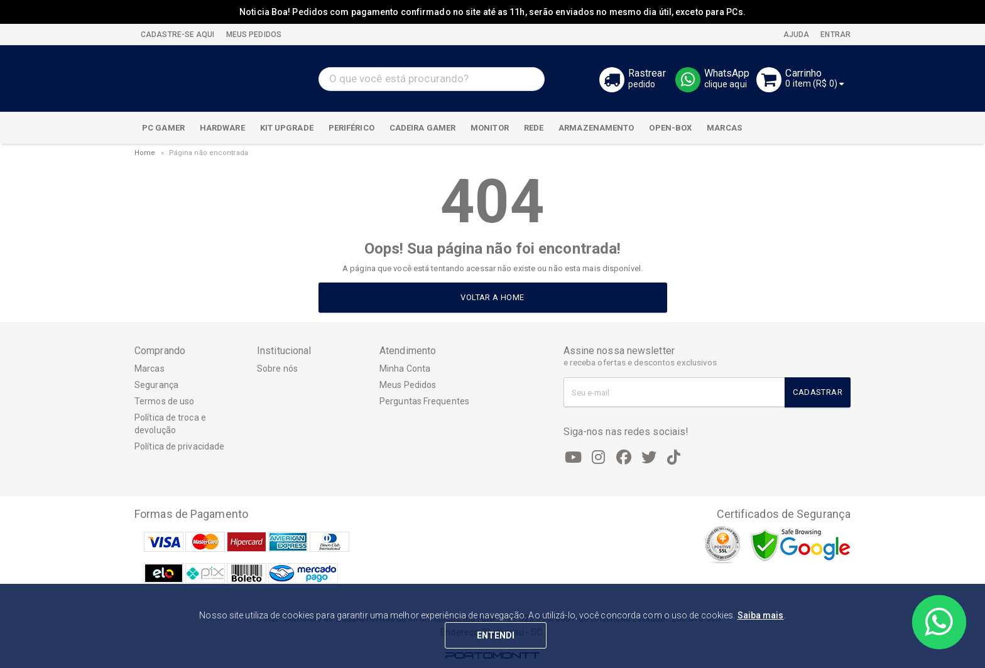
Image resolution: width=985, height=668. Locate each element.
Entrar (835, 34)
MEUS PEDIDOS (252, 34)
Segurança (156, 385)
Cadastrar (817, 392)
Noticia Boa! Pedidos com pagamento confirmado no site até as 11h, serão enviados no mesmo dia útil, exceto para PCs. (492, 12)
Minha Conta (404, 369)
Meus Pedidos (407, 385)
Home (144, 153)
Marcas (149, 369)
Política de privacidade (179, 446)
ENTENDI (496, 635)
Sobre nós (277, 369)
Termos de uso (164, 401)
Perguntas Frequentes (424, 401)
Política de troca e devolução (170, 423)
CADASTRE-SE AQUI (178, 34)
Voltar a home (492, 297)
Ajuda (795, 34)
